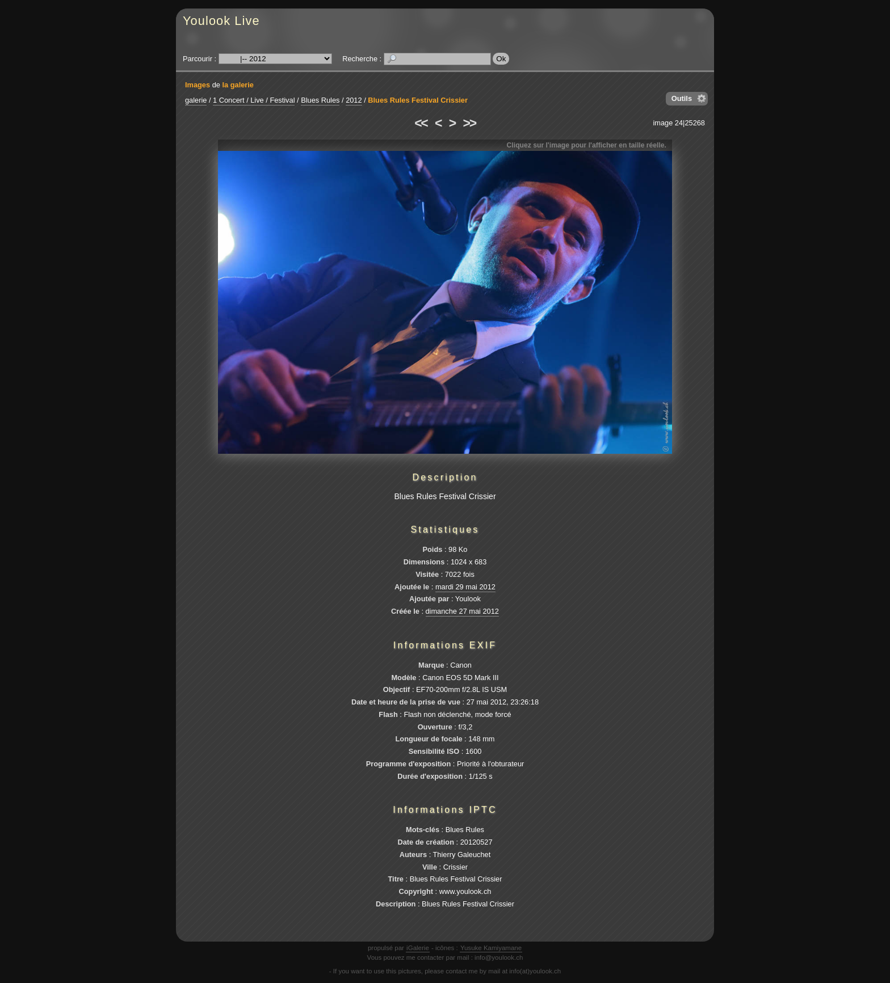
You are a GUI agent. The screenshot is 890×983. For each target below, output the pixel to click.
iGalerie (417, 947)
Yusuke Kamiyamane (491, 947)
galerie (196, 100)
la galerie (238, 85)
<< (420, 123)
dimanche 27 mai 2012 (462, 611)
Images (197, 85)
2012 (354, 100)
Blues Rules (320, 100)
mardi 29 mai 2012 (465, 587)
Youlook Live (221, 21)
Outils (681, 98)
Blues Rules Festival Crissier (418, 100)
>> (469, 123)
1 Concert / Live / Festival (254, 100)
